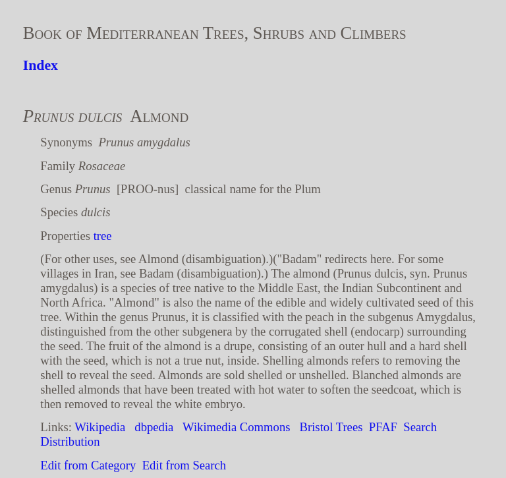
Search (420, 427)
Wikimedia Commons (237, 427)
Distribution (69, 441)
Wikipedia (99, 427)
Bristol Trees (331, 427)
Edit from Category (88, 465)
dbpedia (153, 427)
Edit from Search (184, 465)
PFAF (383, 427)
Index (40, 65)
